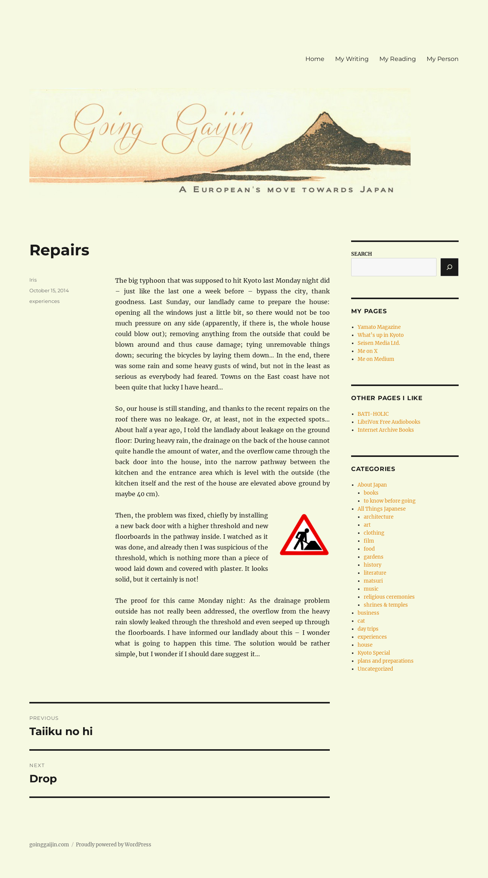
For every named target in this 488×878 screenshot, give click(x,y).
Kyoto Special (374, 653)
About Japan (372, 485)
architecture (378, 517)
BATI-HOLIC (373, 414)
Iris (33, 280)
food (369, 549)
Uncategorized (375, 669)
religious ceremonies (389, 597)
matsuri (373, 581)
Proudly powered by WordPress (113, 844)
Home (314, 58)
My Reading (397, 58)
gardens (374, 557)
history (372, 565)
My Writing (352, 58)
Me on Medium (376, 359)
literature (375, 573)
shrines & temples (386, 605)
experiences (44, 301)
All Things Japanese (382, 509)
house (365, 645)
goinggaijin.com (49, 844)
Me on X (367, 351)
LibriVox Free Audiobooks (389, 422)
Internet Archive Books (386, 430)
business (368, 613)
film (369, 541)
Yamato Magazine (379, 327)
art (367, 525)
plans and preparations (386, 661)
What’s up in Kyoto (381, 335)
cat (361, 621)
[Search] (449, 267)
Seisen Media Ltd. (379, 343)
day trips (368, 629)
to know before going (390, 501)
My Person (443, 58)
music (371, 589)
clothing (374, 533)
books (371, 493)
